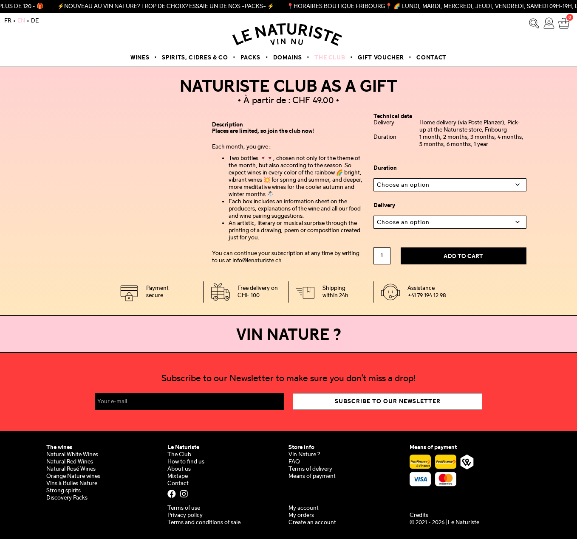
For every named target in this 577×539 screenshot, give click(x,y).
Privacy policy (185, 515)
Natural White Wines (72, 454)
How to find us (185, 462)
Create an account (312, 522)
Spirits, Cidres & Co (195, 57)
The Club (329, 57)
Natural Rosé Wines (71, 469)
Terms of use (183, 508)
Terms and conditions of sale (203, 522)
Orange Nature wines (73, 476)
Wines (139, 57)
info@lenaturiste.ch (257, 261)
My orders (301, 515)
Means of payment (312, 476)
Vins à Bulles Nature (71, 483)
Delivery (384, 205)
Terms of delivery (310, 469)
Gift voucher (381, 57)
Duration (385, 168)
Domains (287, 57)
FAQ (294, 462)
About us (179, 469)
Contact (431, 57)
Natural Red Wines (69, 462)
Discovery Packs (67, 498)
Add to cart (463, 256)
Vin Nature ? (304, 454)
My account (303, 508)
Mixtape (177, 476)
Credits (419, 515)
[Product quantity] (381, 255)
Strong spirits (63, 490)
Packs (250, 57)
